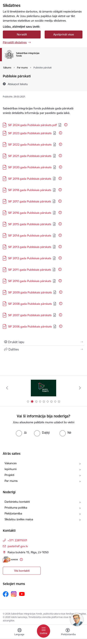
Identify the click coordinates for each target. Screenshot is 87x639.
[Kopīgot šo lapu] (43, 349)
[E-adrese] (10, 559)
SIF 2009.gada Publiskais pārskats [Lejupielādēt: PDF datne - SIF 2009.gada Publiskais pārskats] (30, 292)
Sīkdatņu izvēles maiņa (19, 519)
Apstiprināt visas (63, 34)
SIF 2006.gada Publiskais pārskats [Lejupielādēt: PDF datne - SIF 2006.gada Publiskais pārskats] (30, 326)
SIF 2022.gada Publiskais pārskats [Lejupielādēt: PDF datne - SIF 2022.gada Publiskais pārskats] (30, 144)
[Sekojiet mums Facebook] (6, 594)
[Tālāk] (80, 387)
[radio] (21, 432)
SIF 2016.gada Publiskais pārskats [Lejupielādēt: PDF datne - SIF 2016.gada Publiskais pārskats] (29, 213)
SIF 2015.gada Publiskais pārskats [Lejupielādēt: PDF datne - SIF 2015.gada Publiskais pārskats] (29, 224)
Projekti (9, 475)
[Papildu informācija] (65, 124)
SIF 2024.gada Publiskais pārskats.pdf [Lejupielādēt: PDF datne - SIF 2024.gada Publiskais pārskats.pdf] (32, 125)
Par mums (11, 481)
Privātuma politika (16, 507)
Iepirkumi (10, 469)
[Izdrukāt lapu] (43, 342)
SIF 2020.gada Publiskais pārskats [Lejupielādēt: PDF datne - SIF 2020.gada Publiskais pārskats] (30, 167)
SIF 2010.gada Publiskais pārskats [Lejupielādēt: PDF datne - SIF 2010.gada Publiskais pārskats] (29, 281)
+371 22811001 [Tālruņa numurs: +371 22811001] (17, 540)
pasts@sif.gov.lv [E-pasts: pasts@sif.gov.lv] (18, 546)
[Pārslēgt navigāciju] (43, 631)
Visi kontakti (22, 570)
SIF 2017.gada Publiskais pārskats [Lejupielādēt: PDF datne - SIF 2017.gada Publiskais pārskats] (29, 201)
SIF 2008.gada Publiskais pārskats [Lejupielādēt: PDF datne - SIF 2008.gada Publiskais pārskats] (30, 304)
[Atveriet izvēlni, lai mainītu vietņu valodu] (19, 632)
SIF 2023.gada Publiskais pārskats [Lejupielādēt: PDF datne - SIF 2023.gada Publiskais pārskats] (30, 133)
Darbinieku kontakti (17, 501)
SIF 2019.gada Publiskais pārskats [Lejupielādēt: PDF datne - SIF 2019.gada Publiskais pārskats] (29, 178)
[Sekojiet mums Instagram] (14, 594)
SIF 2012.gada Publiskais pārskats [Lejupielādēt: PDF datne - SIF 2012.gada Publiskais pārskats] (29, 258)
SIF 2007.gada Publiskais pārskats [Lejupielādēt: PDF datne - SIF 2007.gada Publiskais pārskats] (30, 315)
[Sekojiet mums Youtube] (22, 594)
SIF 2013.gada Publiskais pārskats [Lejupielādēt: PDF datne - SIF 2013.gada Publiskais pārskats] (29, 247)
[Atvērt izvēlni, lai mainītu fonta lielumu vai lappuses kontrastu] (67, 632)
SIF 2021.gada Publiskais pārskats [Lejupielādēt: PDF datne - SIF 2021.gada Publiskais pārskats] (29, 156)
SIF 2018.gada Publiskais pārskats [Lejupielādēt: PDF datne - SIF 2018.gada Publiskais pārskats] (29, 190)
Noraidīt (22, 34)
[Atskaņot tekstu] (18, 84)
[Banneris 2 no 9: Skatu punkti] (43, 388)
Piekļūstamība (13, 513)
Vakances (11, 463)
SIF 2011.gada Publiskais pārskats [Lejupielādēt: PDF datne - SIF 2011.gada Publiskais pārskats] (29, 269)
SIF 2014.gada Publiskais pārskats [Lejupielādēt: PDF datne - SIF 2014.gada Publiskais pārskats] (29, 235)
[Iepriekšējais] (7, 387)
